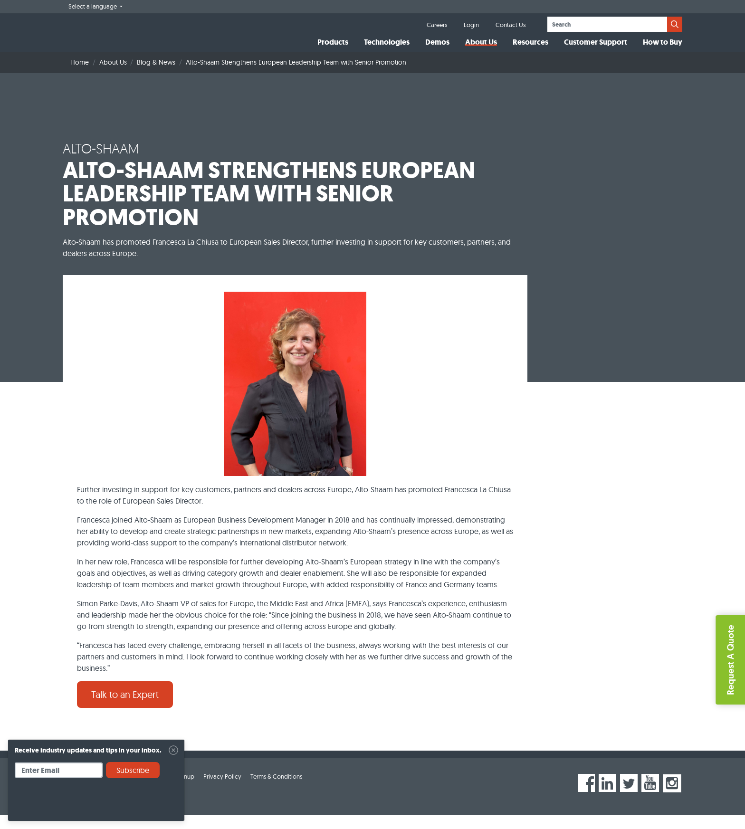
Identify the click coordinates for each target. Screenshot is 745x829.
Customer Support (595, 49)
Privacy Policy (222, 790)
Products (332, 49)
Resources (530, 49)
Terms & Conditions (276, 790)
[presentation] (87, 802)
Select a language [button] (93, 6)
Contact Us (510, 25)
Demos (437, 49)
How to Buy (662, 49)
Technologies (387, 49)
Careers (437, 25)
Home (79, 76)
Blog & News (156, 76)
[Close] (173, 750)
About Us (481, 49)
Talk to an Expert (125, 708)
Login (471, 25)
